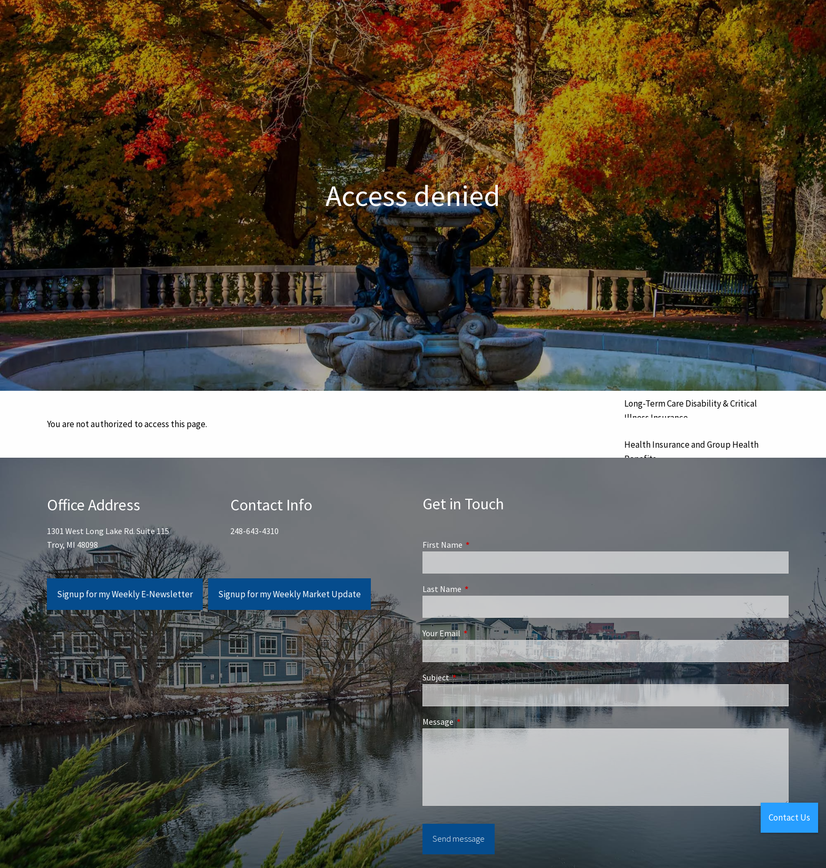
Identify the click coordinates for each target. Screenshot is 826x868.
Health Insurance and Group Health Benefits (691, 452)
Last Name (479, 589)
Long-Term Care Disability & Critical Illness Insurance (690, 410)
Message (475, 721)
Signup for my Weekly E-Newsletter (125, 594)
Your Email (479, 633)
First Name (480, 544)
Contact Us (789, 817)
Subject (473, 677)
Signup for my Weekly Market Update (289, 594)
